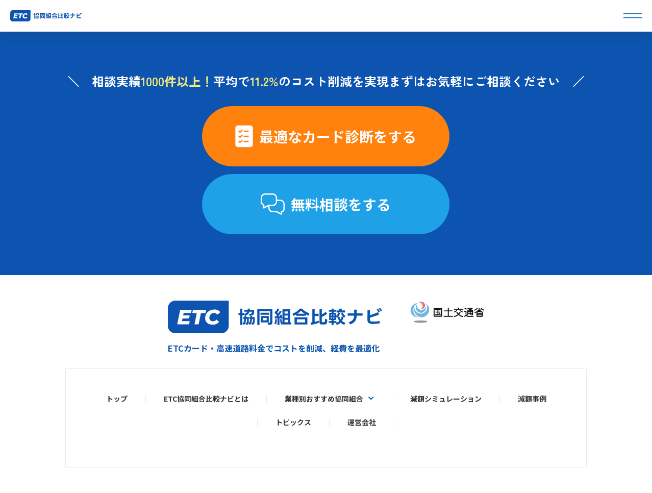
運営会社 (361, 422)
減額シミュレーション (446, 399)
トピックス (293, 422)
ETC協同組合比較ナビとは (206, 399)
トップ (117, 399)
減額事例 (532, 399)
